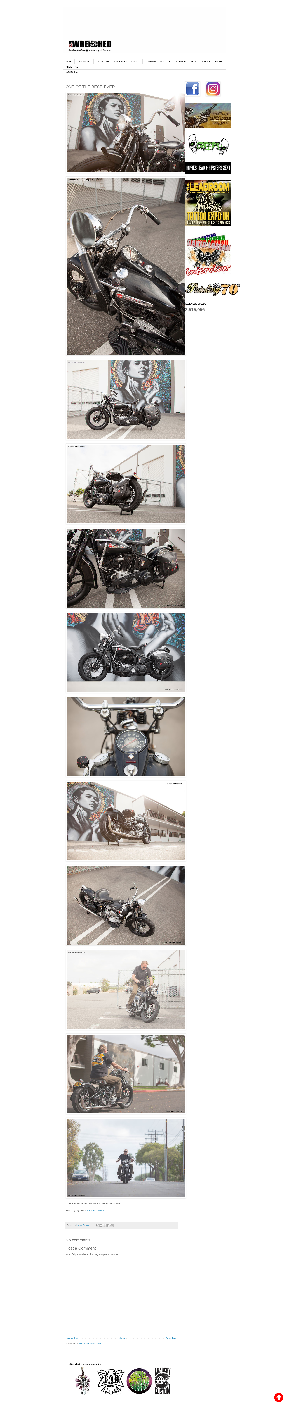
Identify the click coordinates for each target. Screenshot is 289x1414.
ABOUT (218, 61)
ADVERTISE (72, 67)
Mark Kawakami (95, 1210)
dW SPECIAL (102, 61)
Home (122, 1338)
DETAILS (205, 61)
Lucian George (83, 1225)
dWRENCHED (84, 61)
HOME (69, 61)
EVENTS (135, 61)
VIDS (193, 61)
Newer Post (72, 1338)
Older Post (171, 1338)
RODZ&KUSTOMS (154, 61)
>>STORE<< (72, 72)
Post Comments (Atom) (90, 1343)
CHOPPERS (120, 61)
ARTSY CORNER (177, 61)
